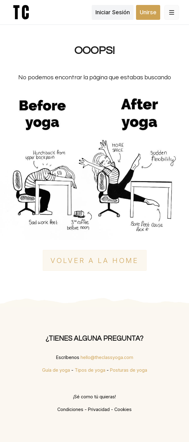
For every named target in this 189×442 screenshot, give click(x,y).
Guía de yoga (56, 370)
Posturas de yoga (128, 370)
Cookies (123, 409)
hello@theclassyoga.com (107, 357)
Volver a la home (95, 260)
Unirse (148, 12)
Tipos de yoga (90, 370)
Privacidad (99, 409)
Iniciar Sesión (112, 12)
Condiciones (70, 409)
